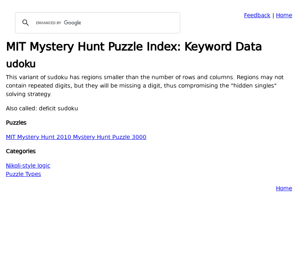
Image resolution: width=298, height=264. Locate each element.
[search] (96, 22)
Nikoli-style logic (28, 166)
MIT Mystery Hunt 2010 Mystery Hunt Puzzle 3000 (76, 137)
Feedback (257, 16)
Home (284, 16)
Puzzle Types (23, 174)
